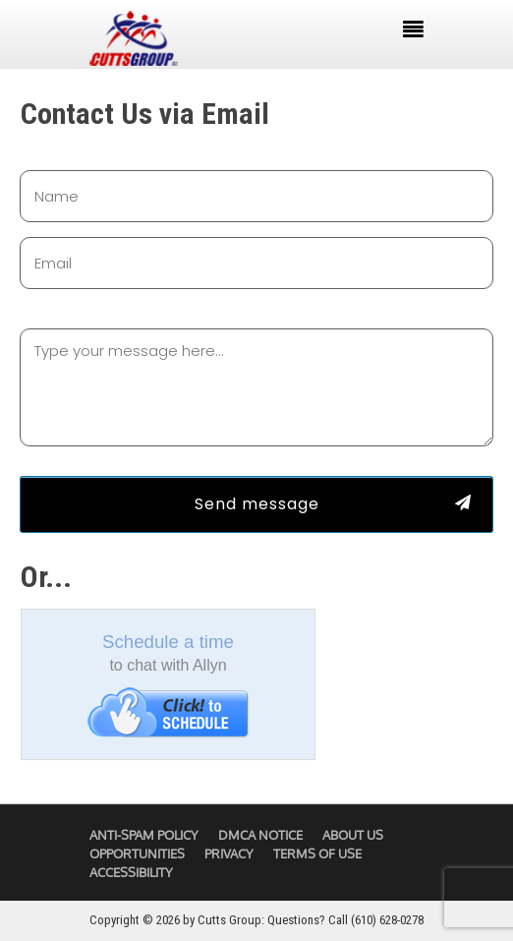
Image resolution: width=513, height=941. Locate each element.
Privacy (229, 853)
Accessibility (131, 872)
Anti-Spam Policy (144, 835)
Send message (257, 504)
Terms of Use (317, 853)
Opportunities (137, 853)
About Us (352, 835)
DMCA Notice (260, 835)
